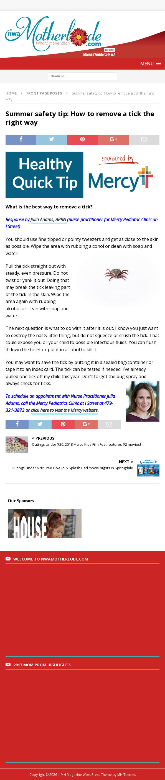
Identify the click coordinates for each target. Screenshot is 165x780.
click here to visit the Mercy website (64, 410)
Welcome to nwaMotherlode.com (50, 559)
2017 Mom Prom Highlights (42, 664)
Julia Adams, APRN (49, 219)
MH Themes (126, 774)
